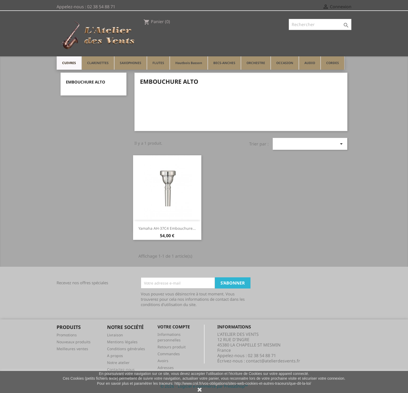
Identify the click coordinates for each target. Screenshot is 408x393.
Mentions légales (122, 341)
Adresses (166, 367)
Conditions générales (126, 348)
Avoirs (163, 360)
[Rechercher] (320, 24)
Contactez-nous (121, 369)
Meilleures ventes (72, 348)
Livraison (115, 334)
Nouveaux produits (74, 341)
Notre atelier (118, 362)
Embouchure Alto (85, 82)
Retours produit (172, 346)
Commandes (169, 353)
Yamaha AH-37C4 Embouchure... (167, 228)
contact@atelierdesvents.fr (273, 361)
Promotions (67, 334)
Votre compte (174, 327)
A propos (115, 355)
